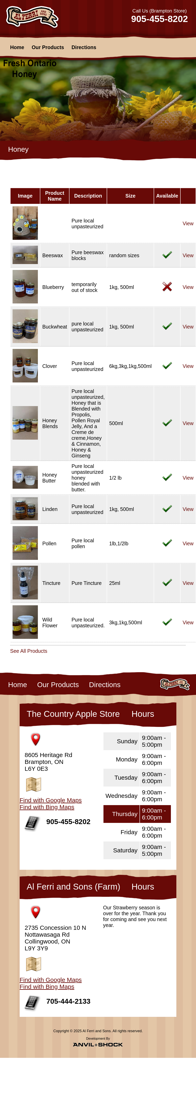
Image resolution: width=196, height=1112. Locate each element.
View (188, 223)
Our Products (48, 47)
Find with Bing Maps (47, 807)
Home (17, 47)
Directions (83, 47)
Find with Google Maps (51, 800)
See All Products (28, 651)
